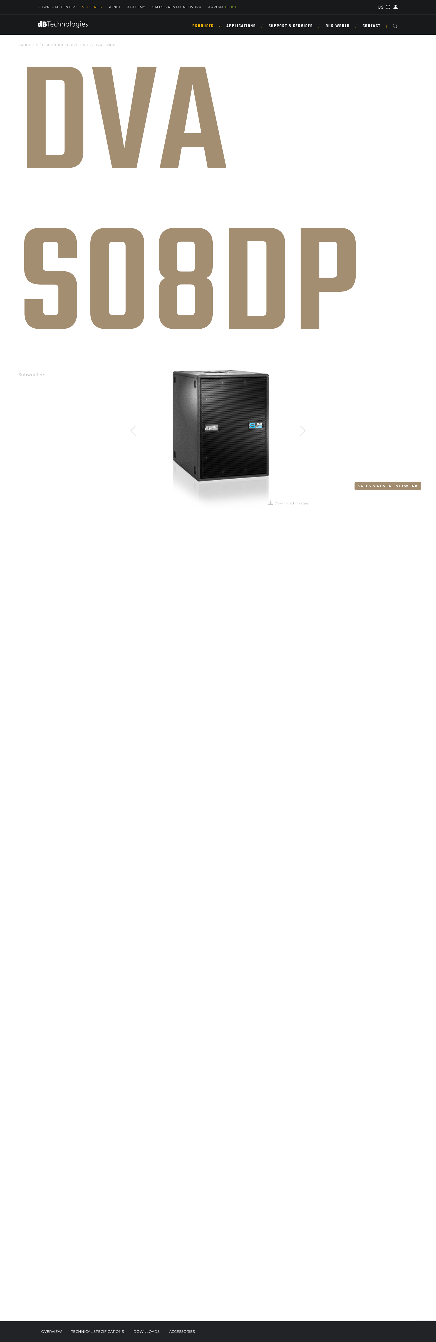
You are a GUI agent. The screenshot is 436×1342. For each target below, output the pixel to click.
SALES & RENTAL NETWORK (176, 7)
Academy (136, 7)
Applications (241, 26)
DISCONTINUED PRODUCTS (66, 45)
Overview (51, 1331)
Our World (338, 26)
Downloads (146, 1331)
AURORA (223, 7)
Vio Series (92, 7)
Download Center (56, 7)
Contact (371, 26)
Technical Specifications (97, 1331)
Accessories (182, 1331)
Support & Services (291, 26)
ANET (114, 7)
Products (203, 26)
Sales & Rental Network (388, 486)
